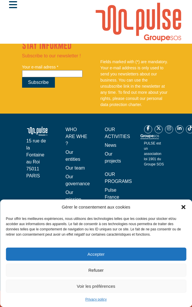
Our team (75, 167)
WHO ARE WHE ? (76, 136)
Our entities (73, 156)
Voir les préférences (96, 286)
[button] (183, 207)
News (110, 145)
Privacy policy (96, 299)
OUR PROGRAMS (118, 178)
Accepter (96, 254)
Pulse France (112, 194)
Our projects (113, 157)
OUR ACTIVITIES (117, 133)
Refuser (96, 270)
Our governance (78, 180)
